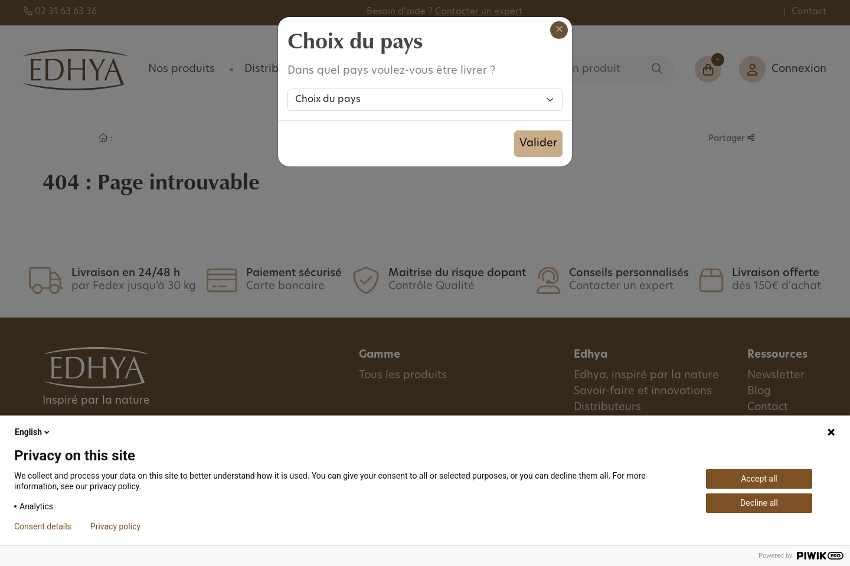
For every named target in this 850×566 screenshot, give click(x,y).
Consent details (42, 526)
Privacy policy (115, 526)
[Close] (559, 30)
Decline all (759, 503)
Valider (538, 143)
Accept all (759, 478)
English (33, 432)
